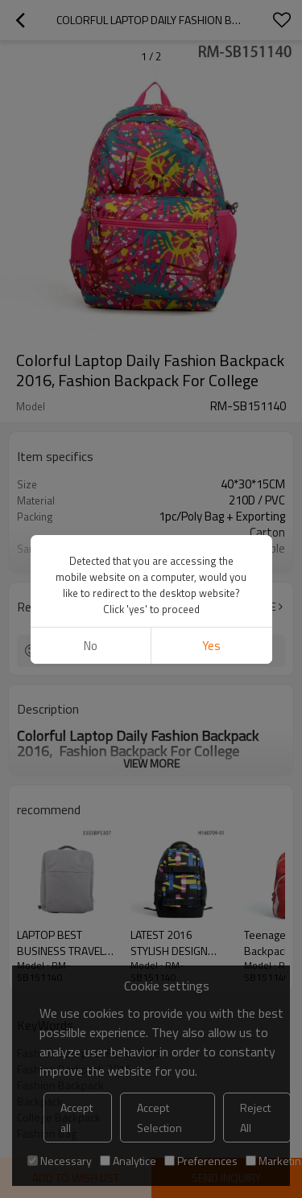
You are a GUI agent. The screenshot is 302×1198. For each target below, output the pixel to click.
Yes (211, 645)
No (90, 645)
